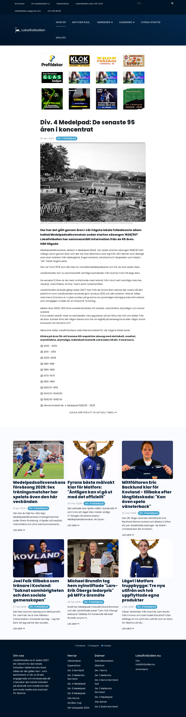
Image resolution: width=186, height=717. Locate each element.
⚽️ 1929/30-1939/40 (51, 399)
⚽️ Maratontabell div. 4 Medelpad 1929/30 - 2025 (67, 405)
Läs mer (19, 530)
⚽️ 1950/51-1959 (49, 387)
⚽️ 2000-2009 (48, 357)
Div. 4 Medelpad (66, 138)
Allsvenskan (74, 660)
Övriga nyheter (150, 22)
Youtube (106, 645)
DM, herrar (73, 698)
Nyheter (61, 22)
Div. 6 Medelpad (76, 693)
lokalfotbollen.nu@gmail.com (28, 11)
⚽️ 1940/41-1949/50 (51, 393)
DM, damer (101, 701)
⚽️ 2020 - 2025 (48, 346)
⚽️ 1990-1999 (47, 363)
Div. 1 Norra (101, 670)
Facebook (80, 645)
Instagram (93, 645)
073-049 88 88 (54, 11)
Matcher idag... (81, 22)
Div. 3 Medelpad (103, 697)
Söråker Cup (74, 703)
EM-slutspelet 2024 (78, 707)
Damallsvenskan (104, 660)
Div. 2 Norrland (75, 670)
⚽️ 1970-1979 (47, 375)
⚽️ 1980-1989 (47, 369)
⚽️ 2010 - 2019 (48, 351)
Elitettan (99, 665)
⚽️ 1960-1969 (47, 381)
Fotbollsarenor (62, 3)
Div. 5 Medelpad (76, 688)
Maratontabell (91, 330)
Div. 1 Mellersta (103, 675)
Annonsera (19, 3)
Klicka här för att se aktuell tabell (93, 412)
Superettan (73, 665)
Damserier (125, 22)
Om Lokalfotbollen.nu (40, 3)
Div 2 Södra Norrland (106, 706)
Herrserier (103, 22)
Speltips (61, 37)
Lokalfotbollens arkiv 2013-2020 (89, 3)
